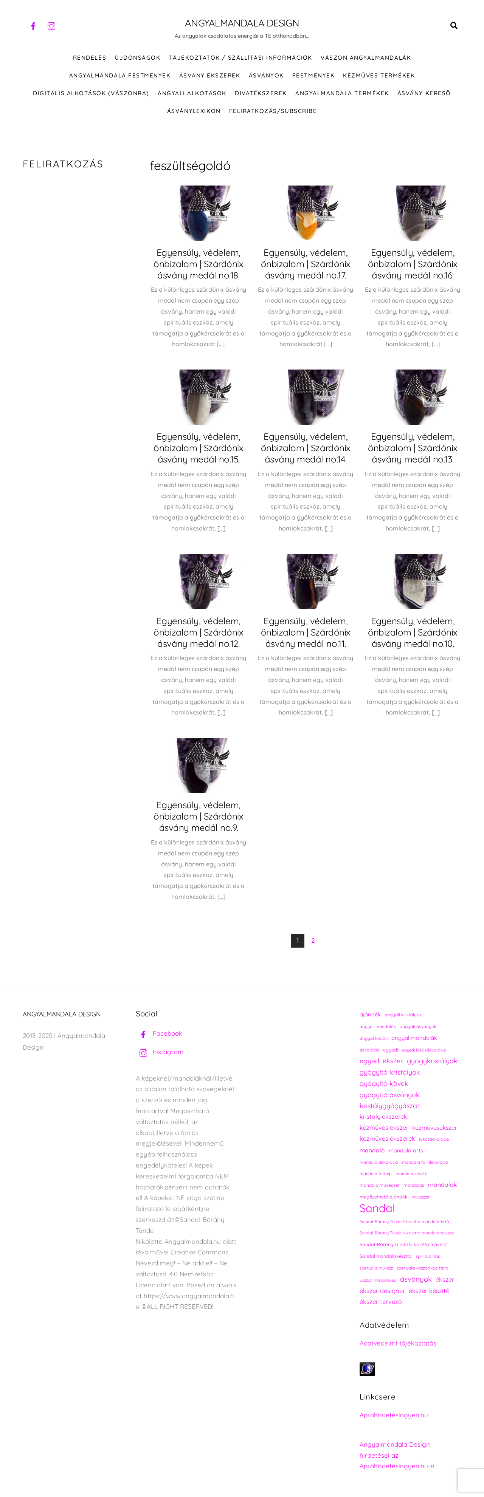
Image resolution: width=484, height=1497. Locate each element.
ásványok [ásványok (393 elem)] (416, 1279)
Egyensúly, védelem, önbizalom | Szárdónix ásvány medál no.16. (413, 264)
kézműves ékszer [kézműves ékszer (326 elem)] (384, 1127)
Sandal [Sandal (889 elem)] (377, 1208)
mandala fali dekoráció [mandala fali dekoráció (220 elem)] (425, 1162)
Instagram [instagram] (160, 1052)
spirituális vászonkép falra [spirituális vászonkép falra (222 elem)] (422, 1268)
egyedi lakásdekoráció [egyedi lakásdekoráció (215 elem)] (424, 1050)
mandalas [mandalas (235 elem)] (413, 1185)
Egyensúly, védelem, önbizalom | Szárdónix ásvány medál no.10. (413, 632)
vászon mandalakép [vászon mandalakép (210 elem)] (378, 1280)
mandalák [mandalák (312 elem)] (442, 1184)
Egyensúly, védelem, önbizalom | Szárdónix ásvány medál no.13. (413, 448)
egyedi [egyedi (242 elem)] (390, 1050)
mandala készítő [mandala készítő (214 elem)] (412, 1174)
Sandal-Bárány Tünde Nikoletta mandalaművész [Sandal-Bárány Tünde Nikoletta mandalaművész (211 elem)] (407, 1233)
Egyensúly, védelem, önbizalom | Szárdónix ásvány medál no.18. (198, 264)
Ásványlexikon (194, 110)
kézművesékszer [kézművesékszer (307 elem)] (434, 1127)
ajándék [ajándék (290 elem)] (370, 1014)
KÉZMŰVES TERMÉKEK (379, 75)
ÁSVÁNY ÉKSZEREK (209, 75)
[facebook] (33, 25)
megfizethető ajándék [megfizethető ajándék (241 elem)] (384, 1197)
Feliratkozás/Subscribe (273, 110)
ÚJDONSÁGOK (137, 57)
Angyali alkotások (192, 93)
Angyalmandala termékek (342, 93)
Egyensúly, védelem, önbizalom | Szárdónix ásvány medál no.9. (198, 817)
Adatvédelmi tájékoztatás (398, 1343)
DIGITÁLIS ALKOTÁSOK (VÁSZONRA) (91, 93)
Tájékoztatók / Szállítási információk (240, 57)
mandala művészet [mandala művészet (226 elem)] (380, 1185)
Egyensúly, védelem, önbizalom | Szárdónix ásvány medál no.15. (198, 448)
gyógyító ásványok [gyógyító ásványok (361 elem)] (390, 1094)
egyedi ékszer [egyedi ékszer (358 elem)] (381, 1061)
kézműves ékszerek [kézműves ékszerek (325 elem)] (387, 1138)
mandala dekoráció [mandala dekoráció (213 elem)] (379, 1162)
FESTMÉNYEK (313, 75)
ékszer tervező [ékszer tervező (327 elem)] (381, 1301)
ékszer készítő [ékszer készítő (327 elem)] (429, 1291)
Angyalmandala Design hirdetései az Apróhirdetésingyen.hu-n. (398, 1455)
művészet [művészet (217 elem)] (420, 1197)
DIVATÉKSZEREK (261, 93)
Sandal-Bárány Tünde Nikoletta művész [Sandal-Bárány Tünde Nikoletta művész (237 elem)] (403, 1244)
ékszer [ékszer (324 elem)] (445, 1279)
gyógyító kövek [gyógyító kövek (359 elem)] (384, 1083)
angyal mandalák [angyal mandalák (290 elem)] (414, 1037)
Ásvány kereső (424, 93)
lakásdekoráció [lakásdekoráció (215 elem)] (434, 1139)
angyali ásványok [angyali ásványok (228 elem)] (418, 1026)
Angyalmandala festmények (120, 75)
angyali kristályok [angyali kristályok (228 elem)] (403, 1015)
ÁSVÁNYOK (266, 75)
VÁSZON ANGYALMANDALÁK (366, 57)
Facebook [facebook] (159, 1034)
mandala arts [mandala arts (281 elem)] (406, 1150)
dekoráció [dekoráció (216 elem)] (369, 1050)
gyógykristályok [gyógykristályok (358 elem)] (432, 1061)
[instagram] (51, 25)
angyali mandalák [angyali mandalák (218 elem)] (378, 1026)
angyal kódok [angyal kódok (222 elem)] (374, 1038)
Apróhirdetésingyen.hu (394, 1415)
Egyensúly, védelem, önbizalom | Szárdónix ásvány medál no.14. (306, 448)
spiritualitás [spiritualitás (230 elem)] (428, 1256)
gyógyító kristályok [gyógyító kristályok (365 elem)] (390, 1072)
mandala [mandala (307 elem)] (372, 1150)
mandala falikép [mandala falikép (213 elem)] (376, 1174)
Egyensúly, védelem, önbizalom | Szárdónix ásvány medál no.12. (198, 632)
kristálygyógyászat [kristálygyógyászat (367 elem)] (389, 1105)
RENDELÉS (89, 57)
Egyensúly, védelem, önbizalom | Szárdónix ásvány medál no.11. (306, 632)
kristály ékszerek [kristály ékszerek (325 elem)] (383, 1117)
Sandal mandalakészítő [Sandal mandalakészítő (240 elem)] (386, 1256)
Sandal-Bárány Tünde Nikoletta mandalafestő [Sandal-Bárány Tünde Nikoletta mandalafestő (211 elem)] (404, 1221)
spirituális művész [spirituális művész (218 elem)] (376, 1268)
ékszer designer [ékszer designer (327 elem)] (382, 1291)
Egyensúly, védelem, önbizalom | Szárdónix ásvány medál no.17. (306, 264)
